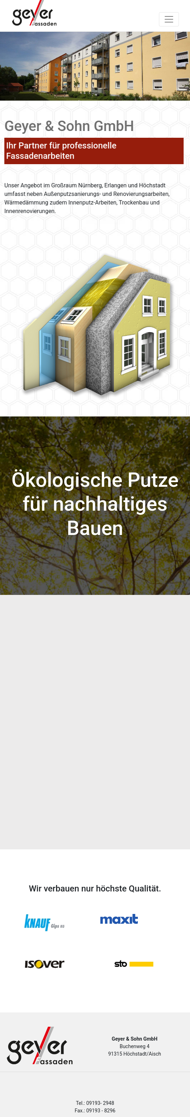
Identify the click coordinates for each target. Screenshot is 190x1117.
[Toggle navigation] (169, 19)
